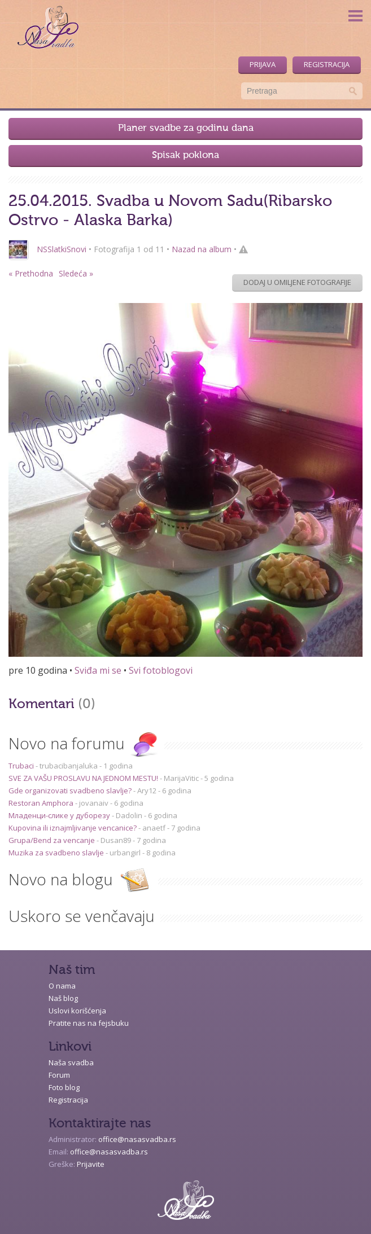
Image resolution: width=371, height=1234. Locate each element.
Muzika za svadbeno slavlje (57, 852)
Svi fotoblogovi (161, 670)
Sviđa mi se (98, 670)
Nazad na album (202, 249)
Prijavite (90, 1164)
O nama (62, 986)
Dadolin (129, 815)
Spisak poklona (185, 155)
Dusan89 (116, 840)
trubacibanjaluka (69, 766)
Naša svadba (71, 1062)
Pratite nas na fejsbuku (89, 1023)
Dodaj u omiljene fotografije (297, 282)
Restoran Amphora (41, 803)
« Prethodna (30, 273)
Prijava (263, 64)
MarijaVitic (181, 778)
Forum (59, 1075)
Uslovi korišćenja (77, 1010)
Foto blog (64, 1087)
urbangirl (125, 852)
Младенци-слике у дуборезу (60, 815)
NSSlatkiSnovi (61, 249)
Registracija (327, 64)
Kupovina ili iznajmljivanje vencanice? (73, 828)
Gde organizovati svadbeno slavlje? (70, 790)
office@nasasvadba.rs (137, 1139)
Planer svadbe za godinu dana (186, 128)
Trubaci (22, 766)
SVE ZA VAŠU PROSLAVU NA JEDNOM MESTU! (84, 778)
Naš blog (63, 998)
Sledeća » (76, 273)
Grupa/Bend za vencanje (52, 840)
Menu (355, 15)
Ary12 (146, 790)
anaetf (153, 828)
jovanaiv (93, 803)
